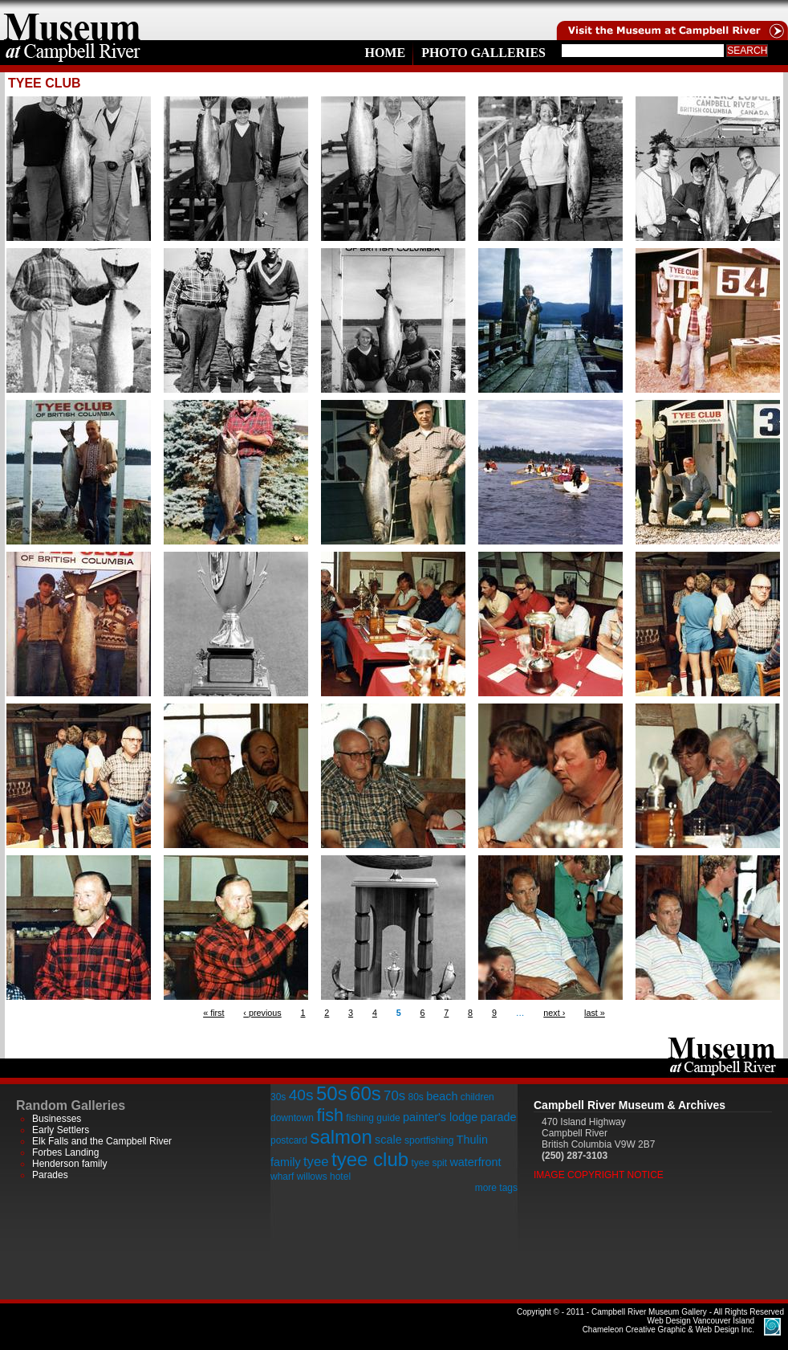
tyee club (369, 1159)
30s (278, 1097)
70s (394, 1095)
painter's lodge (440, 1117)
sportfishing (428, 1140)
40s (301, 1095)
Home (384, 52)
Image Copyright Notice (599, 1175)
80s (415, 1097)
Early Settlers (60, 1130)
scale (388, 1139)
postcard (288, 1140)
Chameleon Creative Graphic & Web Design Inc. (668, 1325)
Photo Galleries (483, 52)
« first (213, 1013)
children (477, 1097)
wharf (282, 1176)
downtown (292, 1118)
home (72, 20)
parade (499, 1117)
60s (365, 1093)
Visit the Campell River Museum (671, 20)
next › (554, 1013)
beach (441, 1096)
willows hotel (324, 1176)
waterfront (475, 1162)
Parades (50, 1175)
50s (331, 1093)
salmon (341, 1137)
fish (329, 1115)
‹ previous (262, 1013)
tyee (316, 1161)
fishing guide (373, 1118)
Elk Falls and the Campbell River (102, 1141)
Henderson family (69, 1163)
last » (594, 1013)
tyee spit (429, 1163)
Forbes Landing (65, 1152)
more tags (496, 1187)
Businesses (56, 1118)
